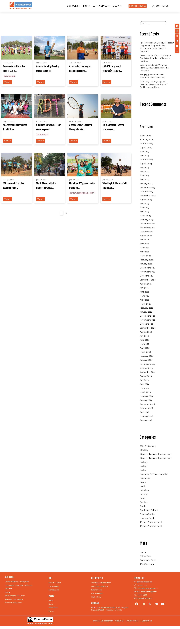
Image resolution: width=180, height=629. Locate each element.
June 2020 (145, 340)
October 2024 (146, 160)
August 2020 (146, 332)
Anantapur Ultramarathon (101, 583)
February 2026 (147, 139)
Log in (143, 552)
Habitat (7, 592)
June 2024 (145, 172)
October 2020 (146, 324)
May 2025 (144, 152)
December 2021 (147, 268)
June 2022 (144, 244)
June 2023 (144, 204)
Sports (143, 506)
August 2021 (146, 284)
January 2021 (146, 312)
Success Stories (147, 514)
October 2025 (146, 143)
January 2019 (146, 400)
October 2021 (146, 276)
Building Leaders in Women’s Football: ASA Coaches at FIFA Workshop (154, 68)
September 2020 (148, 328)
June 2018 (144, 412)
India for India (96, 590)
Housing (144, 494)
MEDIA (117, 5)
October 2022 (146, 232)
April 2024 (145, 180)
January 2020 (146, 360)
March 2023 (145, 216)
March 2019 (145, 392)
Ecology (144, 462)
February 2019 (146, 396)
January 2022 (146, 264)
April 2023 (144, 212)
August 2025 (146, 147)
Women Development (13, 603)
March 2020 (145, 352)
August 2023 (146, 200)
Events (143, 482)
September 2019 (148, 372)
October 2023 (146, 192)
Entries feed (145, 556)
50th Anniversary (148, 446)
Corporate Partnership (99, 586)
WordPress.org (147, 564)
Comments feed (147, 560)
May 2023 (144, 208)
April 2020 (145, 348)
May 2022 (144, 248)
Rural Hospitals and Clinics (15, 596)
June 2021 (144, 292)
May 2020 (144, 344)
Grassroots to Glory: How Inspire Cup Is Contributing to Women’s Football (155, 58)
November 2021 (147, 272)
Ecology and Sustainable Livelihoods (18, 585)
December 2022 (147, 224)
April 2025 (144, 156)
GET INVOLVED (101, 5)
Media (51, 600)
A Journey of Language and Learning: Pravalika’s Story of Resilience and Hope (153, 84)
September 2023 (148, 196)
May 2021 (144, 296)
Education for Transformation (154, 474)
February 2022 (146, 260)
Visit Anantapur (97, 593)
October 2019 (146, 368)
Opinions (144, 502)
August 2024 (146, 164)
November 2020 (147, 320)
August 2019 (146, 376)
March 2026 (145, 135)
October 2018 (146, 408)
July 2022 (144, 240)
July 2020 (144, 336)
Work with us (96, 597)
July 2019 (144, 380)
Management (54, 590)
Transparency (54, 586)
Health (143, 486)
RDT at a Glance (55, 583)
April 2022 (144, 252)
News (142, 498)
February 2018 (146, 416)
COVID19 (144, 450)
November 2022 (147, 228)
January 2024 (146, 184)
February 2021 (146, 308)
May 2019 (144, 388)
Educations (145, 478)
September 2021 (147, 280)
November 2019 (147, 364)
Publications (53, 607)
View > (7, 82)
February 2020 (147, 356)
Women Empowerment (151, 522)
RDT (86, 5)
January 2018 (146, 420)
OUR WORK (74, 5)
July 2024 (144, 168)
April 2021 (144, 300)
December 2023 (147, 188)
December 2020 (147, 316)
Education (8, 589)
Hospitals (144, 490)
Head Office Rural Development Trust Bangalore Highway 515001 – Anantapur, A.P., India (109, 608)
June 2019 (144, 384)
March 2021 (145, 304)
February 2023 (146, 220)
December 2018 (147, 404)
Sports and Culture (149, 510)
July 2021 (144, 288)
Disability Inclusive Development (155, 454)
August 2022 (146, 236)
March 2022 (145, 256)
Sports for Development (14, 599)
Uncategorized (147, 518)
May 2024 (144, 176)
